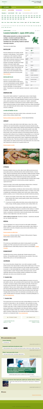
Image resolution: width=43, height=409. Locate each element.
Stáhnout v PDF (31, 317)
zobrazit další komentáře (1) (35, 344)
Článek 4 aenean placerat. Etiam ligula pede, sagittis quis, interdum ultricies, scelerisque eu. (22, 379)
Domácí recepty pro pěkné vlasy (10, 232)
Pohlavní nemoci (27, 10)
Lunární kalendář (11, 13)
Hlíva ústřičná (11, 10)
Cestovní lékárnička (7, 340)
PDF (38, 30)
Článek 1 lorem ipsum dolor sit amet (10, 352)
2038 (16, 13)
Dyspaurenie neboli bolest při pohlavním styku (12, 346)
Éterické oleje (6, 235)
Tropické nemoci (19, 10)
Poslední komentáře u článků (8, 338)
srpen (20, 13)
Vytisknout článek (12, 317)
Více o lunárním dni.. (9, 295)
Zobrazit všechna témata (36, 395)
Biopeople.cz (4, 1)
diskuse (3, 392)
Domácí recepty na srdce (8, 145)
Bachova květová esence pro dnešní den (12, 117)
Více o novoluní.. (7, 74)
